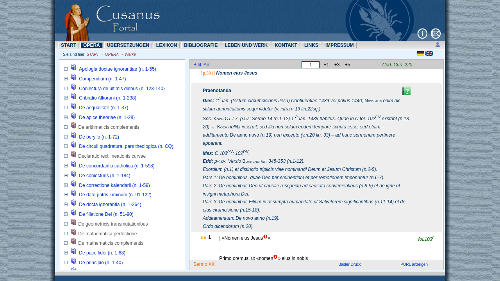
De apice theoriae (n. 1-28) (107, 117)
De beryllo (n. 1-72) (99, 137)
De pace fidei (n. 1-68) (102, 253)
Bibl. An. (202, 65)
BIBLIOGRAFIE (201, 45)
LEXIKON (166, 45)
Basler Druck (349, 264)
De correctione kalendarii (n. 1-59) (114, 185)
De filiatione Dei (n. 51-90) (106, 214)
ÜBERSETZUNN (128, 45)
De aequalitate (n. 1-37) (103, 107)
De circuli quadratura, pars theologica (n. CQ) (126, 146)
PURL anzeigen (414, 264)
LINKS (311, 45)
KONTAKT (286, 45)
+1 (326, 65)
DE (203, 237)
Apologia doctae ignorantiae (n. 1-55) (117, 69)
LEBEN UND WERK (246, 45)
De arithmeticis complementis (108, 127)
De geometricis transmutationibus (113, 224)
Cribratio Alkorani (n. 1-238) (107, 98)
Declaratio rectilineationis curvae (112, 156)
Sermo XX (204, 264)
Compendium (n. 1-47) (102, 79)
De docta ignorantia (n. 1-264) (110, 204)
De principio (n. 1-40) (101, 262)
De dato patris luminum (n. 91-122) (115, 194)
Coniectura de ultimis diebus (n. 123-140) (121, 88)
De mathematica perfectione (107, 234)
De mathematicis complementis (110, 243)
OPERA (91, 45)
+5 (347, 65)
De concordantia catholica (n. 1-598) (116, 166)
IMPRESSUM (339, 45)
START (68, 45)
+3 (337, 65)
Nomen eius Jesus (236, 73)
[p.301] (208, 73)
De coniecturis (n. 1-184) (104, 175)
